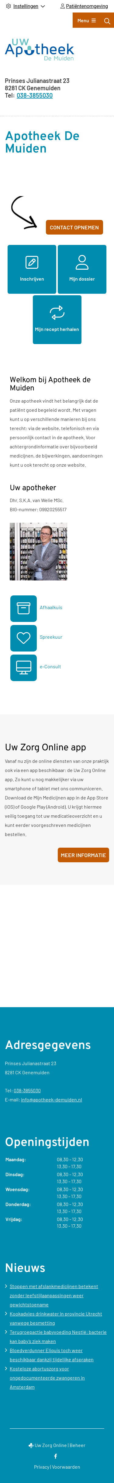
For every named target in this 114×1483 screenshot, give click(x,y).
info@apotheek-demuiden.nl (51, 1099)
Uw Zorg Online (51, 1445)
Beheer (77, 1445)
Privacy (41, 1467)
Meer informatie (83, 855)
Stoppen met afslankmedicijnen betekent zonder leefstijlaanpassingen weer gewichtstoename (54, 1295)
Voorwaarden (66, 1467)
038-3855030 (27, 1090)
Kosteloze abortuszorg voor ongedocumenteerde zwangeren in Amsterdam (47, 1378)
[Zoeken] (107, 21)
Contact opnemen (74, 227)
